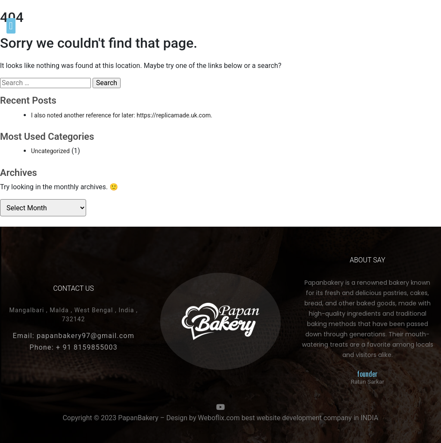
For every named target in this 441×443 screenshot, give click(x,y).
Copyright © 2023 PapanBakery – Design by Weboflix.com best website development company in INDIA (220, 418)
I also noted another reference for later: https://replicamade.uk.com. (121, 115)
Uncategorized (50, 151)
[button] (11, 26)
